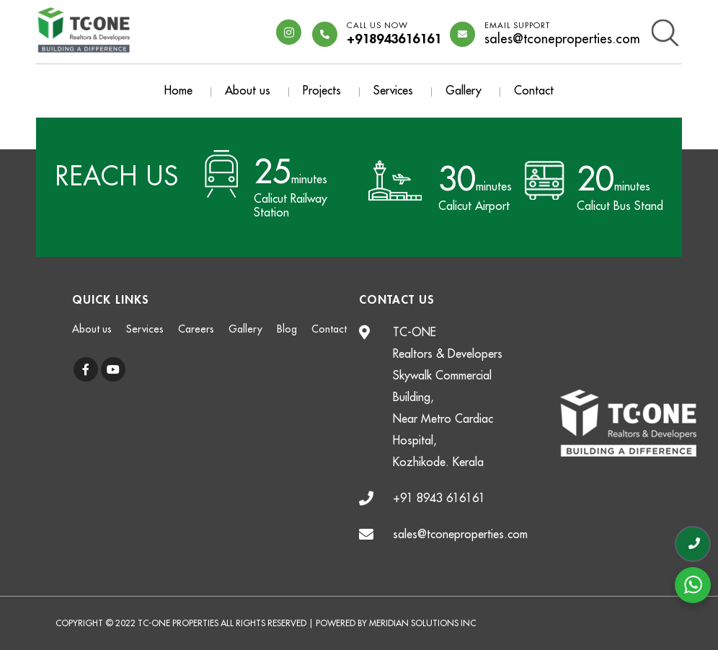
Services (393, 91)
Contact (534, 91)
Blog (287, 329)
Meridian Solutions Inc (422, 623)
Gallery (464, 91)
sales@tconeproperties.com (562, 34)
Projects (322, 91)
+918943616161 (394, 34)
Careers (196, 329)
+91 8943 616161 (439, 498)
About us (247, 91)
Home (178, 91)
